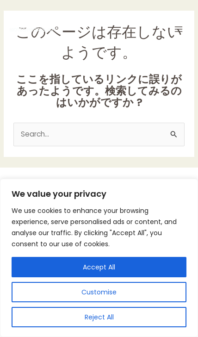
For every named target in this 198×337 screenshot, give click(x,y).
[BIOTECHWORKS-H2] (32, 29)
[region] (99, 258)
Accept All (99, 267)
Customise (99, 292)
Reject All (99, 317)
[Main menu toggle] (179, 29)
